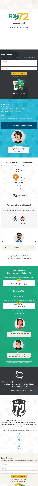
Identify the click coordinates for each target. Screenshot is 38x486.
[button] (35, 1)
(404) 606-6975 (21, 437)
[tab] (16, 177)
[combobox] (4, 485)
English (3, 484)
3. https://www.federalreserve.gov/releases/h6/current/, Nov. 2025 (19, 390)
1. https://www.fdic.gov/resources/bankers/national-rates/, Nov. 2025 (19, 361)
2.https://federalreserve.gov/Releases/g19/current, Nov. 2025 (17, 362)
